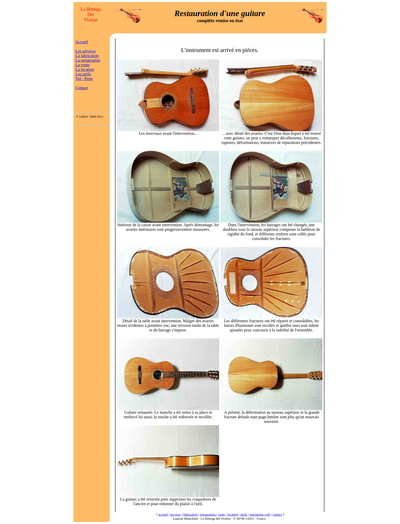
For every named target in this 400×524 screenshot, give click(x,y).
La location (85, 69)
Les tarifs (83, 74)
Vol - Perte (84, 78)
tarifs (243, 514)
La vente (83, 65)
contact (277, 514)
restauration (208, 514)
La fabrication (87, 55)
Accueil (81, 42)
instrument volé (259, 514)
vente (221, 514)
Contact (82, 88)
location (232, 514)
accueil (163, 514)
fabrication (190, 514)
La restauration (88, 60)
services (175, 514)
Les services (86, 51)
